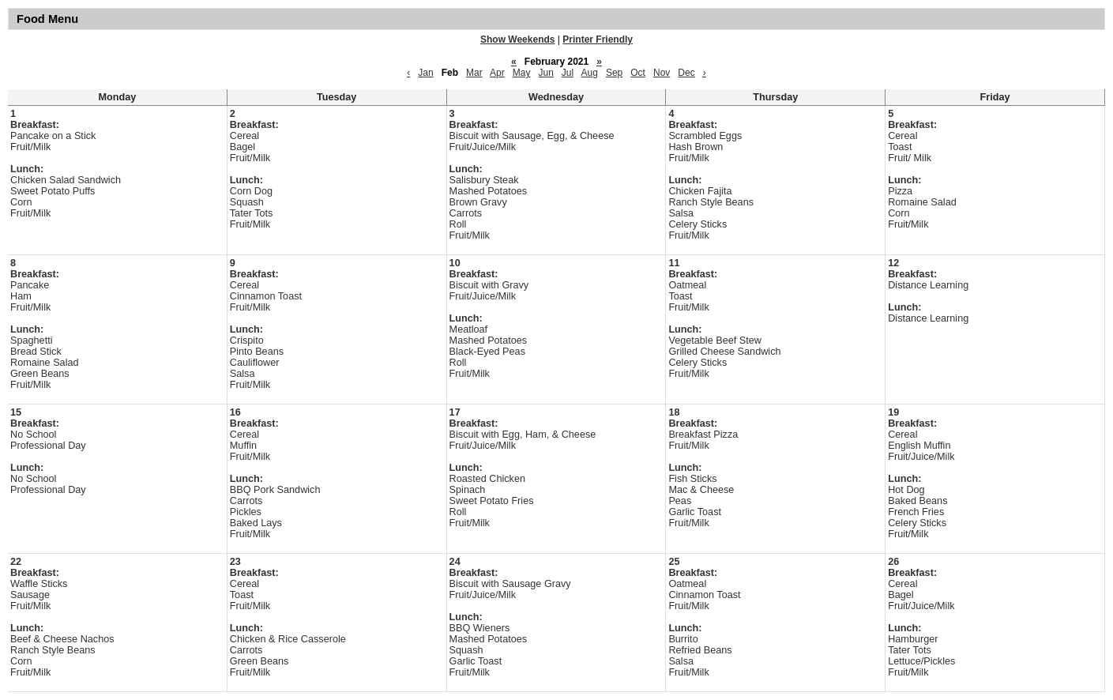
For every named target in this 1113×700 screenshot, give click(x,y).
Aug (589, 72)
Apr (497, 72)
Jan (425, 72)
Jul (567, 72)
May (522, 72)
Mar (474, 72)
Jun (545, 72)
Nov (661, 72)
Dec (686, 72)
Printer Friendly (597, 39)
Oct (637, 72)
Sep (614, 72)
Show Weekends (517, 39)
